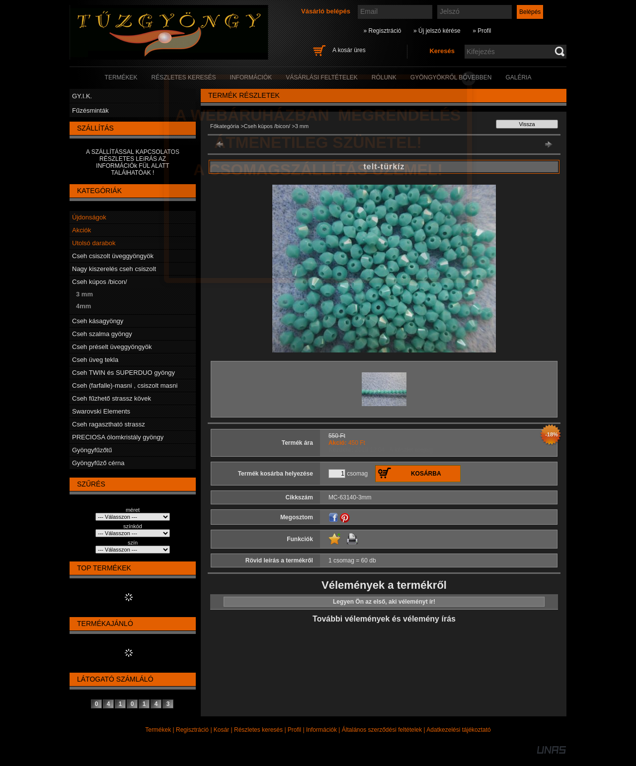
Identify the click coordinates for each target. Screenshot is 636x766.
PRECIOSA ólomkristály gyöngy (117, 437)
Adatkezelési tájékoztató (458, 729)
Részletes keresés (258, 729)
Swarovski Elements (101, 411)
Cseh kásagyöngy (97, 321)
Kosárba (426, 473)
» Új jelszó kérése (437, 30)
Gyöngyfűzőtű (92, 450)
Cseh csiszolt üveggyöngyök (113, 256)
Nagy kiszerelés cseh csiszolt (114, 269)
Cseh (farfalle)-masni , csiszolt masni (124, 385)
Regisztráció (192, 729)
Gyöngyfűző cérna (98, 463)
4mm (83, 306)
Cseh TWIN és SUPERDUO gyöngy (123, 372)
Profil (294, 729)
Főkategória (224, 126)
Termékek (158, 729)
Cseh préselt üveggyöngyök (112, 346)
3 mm (84, 294)
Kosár (221, 729)
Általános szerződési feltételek (382, 729)
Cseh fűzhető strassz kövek (111, 398)
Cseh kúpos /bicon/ (99, 281)
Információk (321, 729)
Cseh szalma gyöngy (102, 334)
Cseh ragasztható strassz (108, 424)
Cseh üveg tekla (95, 359)
